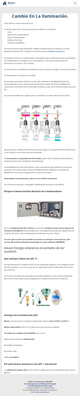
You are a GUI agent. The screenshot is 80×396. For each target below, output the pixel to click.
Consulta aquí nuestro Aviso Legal (40, 386)
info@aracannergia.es (56, 51)
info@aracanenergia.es (42, 392)
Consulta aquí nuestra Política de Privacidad (40, 384)
